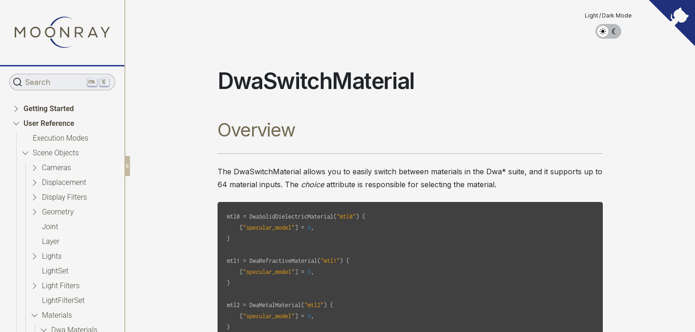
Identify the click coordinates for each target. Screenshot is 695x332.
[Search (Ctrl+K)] (62, 82)
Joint (50, 226)
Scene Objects (56, 152)
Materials (57, 315)
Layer (50, 241)
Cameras (56, 167)
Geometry (58, 212)
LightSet (55, 271)
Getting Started (49, 108)
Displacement (64, 182)
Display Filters (64, 197)
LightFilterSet (63, 300)
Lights (52, 256)
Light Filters (61, 285)
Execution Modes (60, 138)
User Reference (49, 123)
